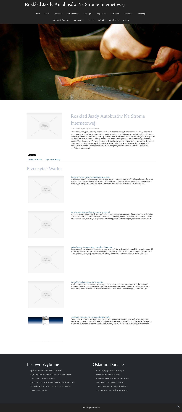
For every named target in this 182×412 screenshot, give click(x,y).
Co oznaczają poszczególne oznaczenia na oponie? (90, 212)
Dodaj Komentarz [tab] (35, 159)
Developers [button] (114, 20)
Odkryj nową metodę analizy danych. (110, 382)
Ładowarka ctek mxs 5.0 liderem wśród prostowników (50, 386)
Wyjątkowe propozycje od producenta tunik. (112, 378)
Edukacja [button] (87, 14)
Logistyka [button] (128, 14)
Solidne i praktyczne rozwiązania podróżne (112, 386)
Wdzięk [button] (101, 20)
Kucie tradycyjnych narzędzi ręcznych (110, 370)
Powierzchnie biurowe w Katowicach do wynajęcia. (90, 177)
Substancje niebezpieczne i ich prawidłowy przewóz (90, 317)
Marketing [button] (141, 14)
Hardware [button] (115, 14)
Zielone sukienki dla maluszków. (108, 374)
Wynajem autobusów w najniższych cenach (46, 370)
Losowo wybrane (43, 364)
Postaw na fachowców (38, 390)
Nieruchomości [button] (73, 14)
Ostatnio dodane (108, 364)
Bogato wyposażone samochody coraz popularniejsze (50, 374)
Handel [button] (47, 14)
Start (38, 14)
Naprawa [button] (58, 14)
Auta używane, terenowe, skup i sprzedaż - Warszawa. (91, 247)
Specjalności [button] (79, 20)
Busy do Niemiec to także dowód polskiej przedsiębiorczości (52, 382)
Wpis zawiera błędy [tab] (53, 159)
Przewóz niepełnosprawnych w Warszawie (87, 282)
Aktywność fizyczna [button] (61, 20)
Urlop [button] (91, 20)
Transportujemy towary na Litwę (42, 378)
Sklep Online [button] (101, 14)
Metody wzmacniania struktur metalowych (112, 390)
